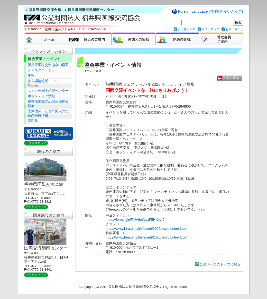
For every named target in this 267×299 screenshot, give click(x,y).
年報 (31, 75)
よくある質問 (186, 29)
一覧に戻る (231, 78)
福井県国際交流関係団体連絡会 (48, 104)
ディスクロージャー (43, 70)
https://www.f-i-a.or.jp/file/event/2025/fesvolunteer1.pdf (146, 237)
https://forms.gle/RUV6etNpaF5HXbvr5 (135, 220)
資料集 (33, 121)
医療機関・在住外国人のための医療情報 (48, 113)
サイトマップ (210, 29)
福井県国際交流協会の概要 (48, 65)
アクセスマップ (36, 143)
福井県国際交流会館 (45, 10)
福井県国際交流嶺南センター (91, 10)
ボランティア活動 (41, 96)
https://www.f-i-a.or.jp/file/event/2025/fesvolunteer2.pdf (146, 229)
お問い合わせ (234, 29)
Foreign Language (210, 11)
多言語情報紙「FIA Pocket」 (42, 83)
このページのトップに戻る (220, 264)
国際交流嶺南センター (46, 248)
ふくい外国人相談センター (48, 91)
